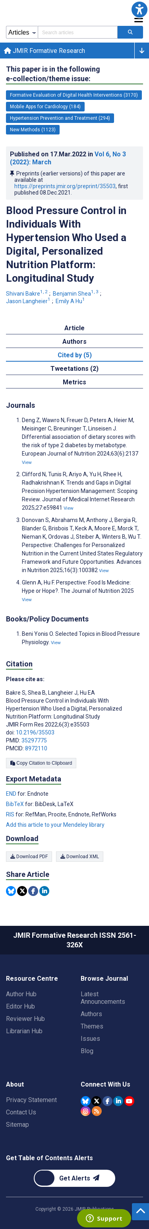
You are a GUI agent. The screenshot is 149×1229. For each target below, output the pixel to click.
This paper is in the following (53, 74)
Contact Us (21, 1112)
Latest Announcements (103, 997)
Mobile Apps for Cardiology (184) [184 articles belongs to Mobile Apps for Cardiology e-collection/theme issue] (45, 106)
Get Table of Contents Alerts (49, 1158)
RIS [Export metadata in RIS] (10, 814)
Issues (90, 1038)
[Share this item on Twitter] (22, 891)
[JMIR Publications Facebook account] (107, 1101)
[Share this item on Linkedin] (44, 891)
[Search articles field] (78, 32)
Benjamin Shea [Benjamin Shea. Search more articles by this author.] (76, 293)
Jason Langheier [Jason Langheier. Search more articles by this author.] (29, 301)
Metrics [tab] (74, 382)
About (15, 1084)
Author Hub (21, 994)
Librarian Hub (24, 1031)
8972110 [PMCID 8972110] (36, 748)
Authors (91, 1014)
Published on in (68, 158)
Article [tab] (74, 328)
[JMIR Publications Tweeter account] (96, 1101)
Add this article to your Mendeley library (55, 825)
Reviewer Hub (25, 1019)
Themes (92, 1026)
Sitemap (17, 1124)
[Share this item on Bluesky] (11, 891)
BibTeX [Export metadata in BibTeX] (15, 804)
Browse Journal (104, 978)
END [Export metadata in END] (11, 794)
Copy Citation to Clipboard (41, 763)
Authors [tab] (74, 341)
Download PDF (29, 856)
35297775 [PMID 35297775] (34, 740)
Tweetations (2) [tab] (74, 368)
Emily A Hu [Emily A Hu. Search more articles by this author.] (71, 301)
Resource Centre (32, 978)
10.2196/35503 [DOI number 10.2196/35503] (35, 732)
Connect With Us (105, 1084)
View (27, 462)
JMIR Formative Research (44, 51)
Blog (87, 1051)
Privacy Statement (31, 1100)
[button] (139, 9)
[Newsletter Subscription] (74, 1178)
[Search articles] (130, 32)
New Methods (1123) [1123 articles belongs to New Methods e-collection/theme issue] (33, 129)
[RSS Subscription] (97, 1111)
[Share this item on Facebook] (33, 891)
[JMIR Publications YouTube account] (129, 1101)
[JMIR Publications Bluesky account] (86, 1101)
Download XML (79, 856)
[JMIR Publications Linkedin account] (118, 1101)
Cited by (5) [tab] (75, 355)
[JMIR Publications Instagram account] (86, 1111)
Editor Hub (20, 1006)
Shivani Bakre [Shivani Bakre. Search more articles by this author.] (27, 293)
